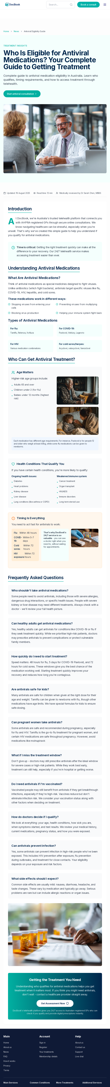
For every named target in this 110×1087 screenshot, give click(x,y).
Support (79, 1052)
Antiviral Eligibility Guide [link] (34, 31)
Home (6, 31)
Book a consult (88, 4)
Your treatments (46, 1052)
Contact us (80, 1047)
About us (7, 1047)
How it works (9, 1061)
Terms (6, 1070)
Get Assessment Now (55, 1003)
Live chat (79, 1056)
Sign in (42, 1042)
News (16, 31)
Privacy (6, 1065)
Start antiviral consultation (22, 93)
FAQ (5, 1056)
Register (43, 1047)
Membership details (48, 1056)
